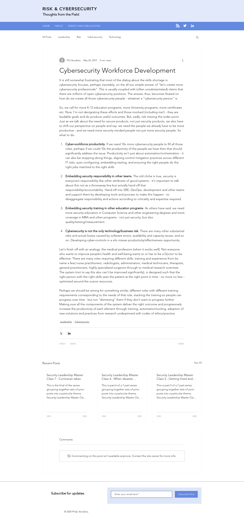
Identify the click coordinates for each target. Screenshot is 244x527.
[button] (197, 37)
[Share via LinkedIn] (69, 333)
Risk (79, 36)
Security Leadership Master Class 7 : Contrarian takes (65, 377)
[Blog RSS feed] (178, 25)
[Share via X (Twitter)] (61, 333)
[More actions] (183, 60)
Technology (115, 36)
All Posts (46, 36)
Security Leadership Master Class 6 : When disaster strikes (120, 377)
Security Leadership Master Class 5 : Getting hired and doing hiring (175, 377)
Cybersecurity (95, 36)
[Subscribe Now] (186, 494)
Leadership (64, 36)
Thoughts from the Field (61, 14)
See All (198, 362)
